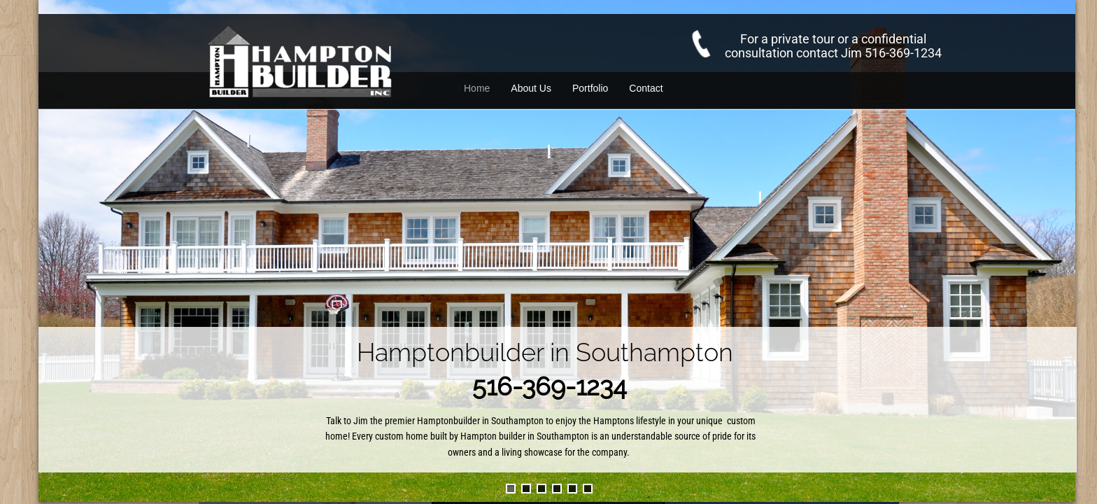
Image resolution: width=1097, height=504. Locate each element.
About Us (531, 88)
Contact (646, 88)
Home (477, 88)
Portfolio (590, 88)
